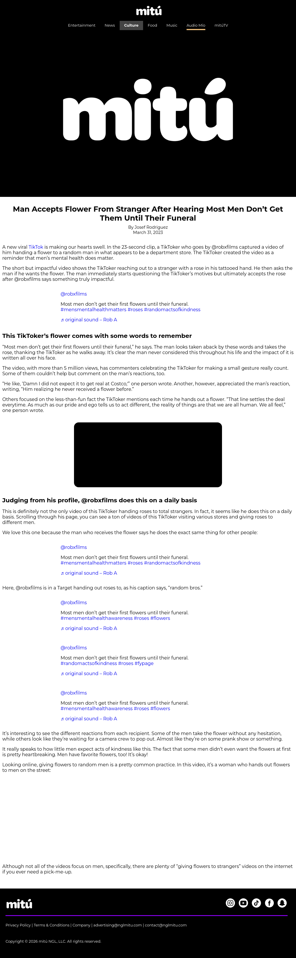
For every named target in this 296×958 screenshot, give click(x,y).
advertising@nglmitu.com (117, 925)
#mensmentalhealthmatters (94, 309)
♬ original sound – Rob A (89, 320)
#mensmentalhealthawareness (97, 618)
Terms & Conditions (52, 925)
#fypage (144, 663)
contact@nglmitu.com (166, 925)
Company (81, 925)
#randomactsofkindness (172, 309)
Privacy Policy (18, 925)
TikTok (36, 247)
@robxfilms (74, 294)
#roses (135, 309)
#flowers (160, 618)
